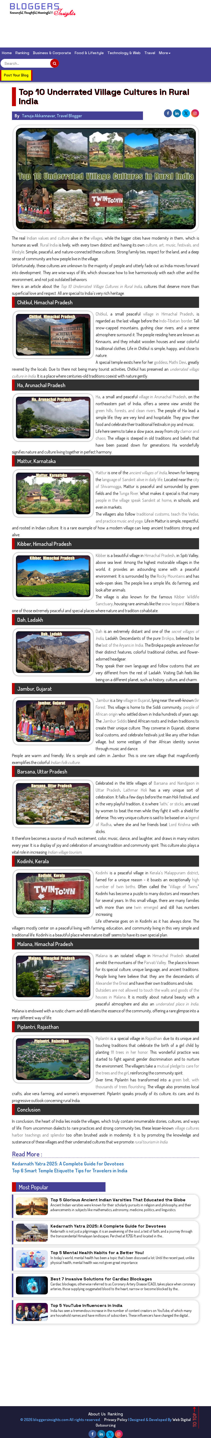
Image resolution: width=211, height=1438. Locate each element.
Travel (149, 52)
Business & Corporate (52, 52)
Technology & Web (124, 52)
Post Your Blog (16, 75)
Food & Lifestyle (89, 52)
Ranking (22, 52)
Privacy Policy (115, 1419)
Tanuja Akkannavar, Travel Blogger (52, 115)
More (165, 52)
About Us (97, 1414)
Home (7, 52)
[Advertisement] (106, 33)
